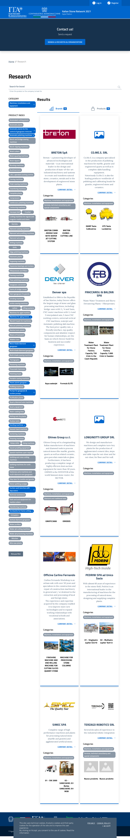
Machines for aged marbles (20, 313)
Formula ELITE (66, 384)
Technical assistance (17, 495)
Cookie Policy (104, 823)
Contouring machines (17, 207)
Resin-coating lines (17, 411)
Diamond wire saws (17, 238)
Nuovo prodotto (91, 780)
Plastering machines (17, 364)
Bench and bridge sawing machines (19, 141)
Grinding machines (17, 299)
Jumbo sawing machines (19, 303)
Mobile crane (14, 339)
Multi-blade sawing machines (21, 355)
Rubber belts (15, 421)
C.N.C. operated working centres (21, 175)
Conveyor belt (15, 212)
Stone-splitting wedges (18, 484)
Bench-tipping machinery (19, 147)
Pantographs (14, 360)
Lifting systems (28, 308)
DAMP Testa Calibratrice (91, 228)
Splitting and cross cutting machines (19, 458)
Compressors (15, 198)
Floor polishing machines (19, 280)
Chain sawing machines (18, 184)
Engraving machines (17, 261)
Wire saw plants (16, 543)
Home (11, 61)
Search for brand (18, 86)
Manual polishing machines (20, 325)
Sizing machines (28, 443)
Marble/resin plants (17, 330)
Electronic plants (16, 257)
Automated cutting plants (19, 120)
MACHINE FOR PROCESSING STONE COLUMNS (66, 662)
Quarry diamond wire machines (21, 402)
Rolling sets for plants (18, 416)
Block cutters (15, 151)
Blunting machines (17, 165)
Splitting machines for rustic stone (20, 466)
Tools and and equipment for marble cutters (20, 501)
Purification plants (16, 398)
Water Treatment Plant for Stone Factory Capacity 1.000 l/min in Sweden (107, 350)
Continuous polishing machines (21, 203)
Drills (15, 247)
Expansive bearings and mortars (22, 266)
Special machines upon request (21, 452)
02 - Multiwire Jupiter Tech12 (106, 643)
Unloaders (15, 515)
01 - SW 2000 (51, 782)
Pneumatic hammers (17, 369)
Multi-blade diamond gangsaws (21, 350)
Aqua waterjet (51, 384)
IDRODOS (67, 522)
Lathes (14, 308)
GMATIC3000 (51, 522)
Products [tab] (100, 109)
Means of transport (17, 335)
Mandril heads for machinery (20, 321)
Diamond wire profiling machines (22, 233)
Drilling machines (16, 243)
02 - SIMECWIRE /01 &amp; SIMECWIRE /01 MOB (66, 788)
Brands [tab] (58, 109)
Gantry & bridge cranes (18, 289)
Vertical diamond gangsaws (20, 520)
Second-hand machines (18, 429)
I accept (106, 826)
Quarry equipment (16, 407)
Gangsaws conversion (18, 285)
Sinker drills (14, 443)
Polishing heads (15, 374)
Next (77, 227)
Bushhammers (15, 170)
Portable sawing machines (19, 378)
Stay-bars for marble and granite (22, 479)
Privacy (91, 823)
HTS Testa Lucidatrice (106, 228)
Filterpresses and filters (19, 271)
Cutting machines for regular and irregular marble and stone (22, 218)
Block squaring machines (19, 156)
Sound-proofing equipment (20, 448)
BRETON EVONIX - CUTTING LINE (66, 234)
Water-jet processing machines (21, 534)
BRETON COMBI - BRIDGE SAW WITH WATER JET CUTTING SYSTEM (51, 236)
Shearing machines (17, 438)
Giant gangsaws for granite (20, 294)
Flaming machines (16, 275)
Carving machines (16, 179)
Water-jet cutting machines (20, 529)
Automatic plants (16, 125)
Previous (41, 227)
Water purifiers (15, 524)
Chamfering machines (18, 189)
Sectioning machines (17, 434)
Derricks (15, 224)
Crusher (28, 212)
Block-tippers (15, 161)
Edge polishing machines (19, 252)
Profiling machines (16, 387)
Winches (15, 538)
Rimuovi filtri (16, 554)
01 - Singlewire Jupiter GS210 (91, 643)
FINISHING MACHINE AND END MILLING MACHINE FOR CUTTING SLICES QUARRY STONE (51, 665)
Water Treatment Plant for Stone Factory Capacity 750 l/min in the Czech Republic (91, 351)
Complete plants (16, 193)
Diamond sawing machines (20, 229)
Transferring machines (18, 507)
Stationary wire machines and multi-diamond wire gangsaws (21, 473)
